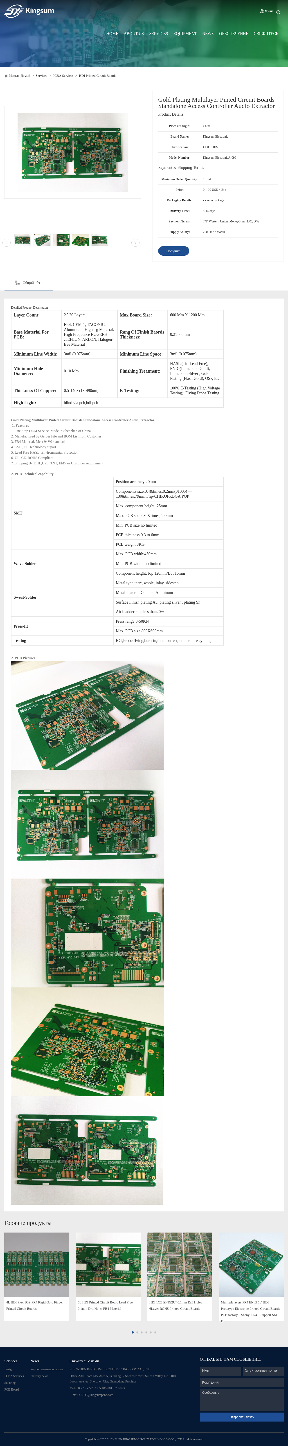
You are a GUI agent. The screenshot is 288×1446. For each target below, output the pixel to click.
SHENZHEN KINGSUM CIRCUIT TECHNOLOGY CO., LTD (110, 1369)
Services (158, 33)
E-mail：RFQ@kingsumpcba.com (91, 1395)
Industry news (39, 1376)
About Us (134, 33)
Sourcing (10, 1382)
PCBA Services (63, 75)
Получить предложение (174, 252)
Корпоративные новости (46, 1369)
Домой (25, 75)
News (208, 33)
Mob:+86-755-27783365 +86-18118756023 (97, 1388)
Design (8, 1369)
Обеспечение (233, 33)
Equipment (185, 33)
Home (112, 33)
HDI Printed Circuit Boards (97, 75)
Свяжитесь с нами (84, 1361)
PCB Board (11, 1389)
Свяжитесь (266, 33)
